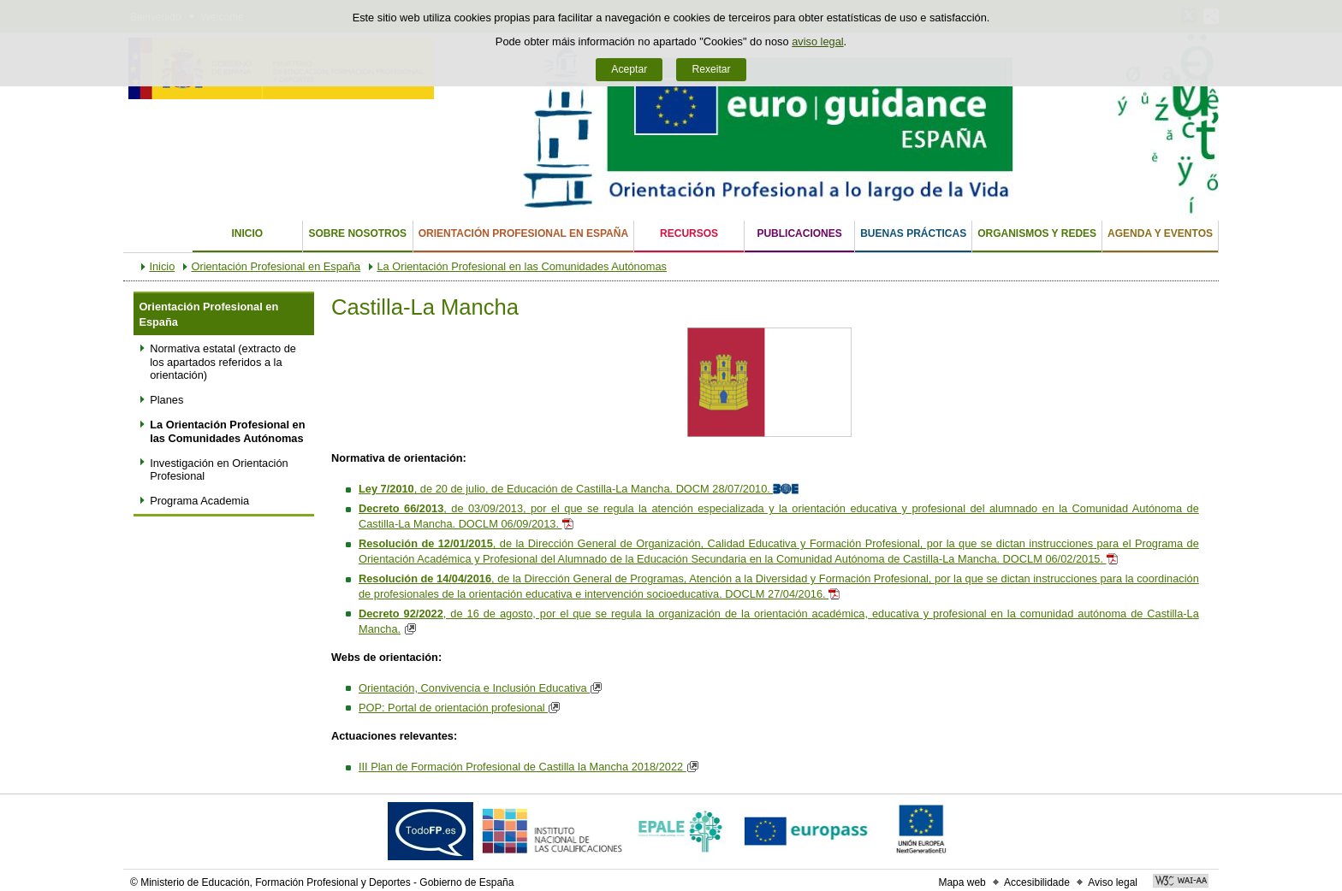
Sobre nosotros (357, 233)
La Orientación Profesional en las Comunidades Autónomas (522, 266)
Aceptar (629, 69)
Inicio (247, 233)
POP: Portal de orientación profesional (461, 707)
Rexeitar (711, 69)
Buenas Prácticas (913, 233)
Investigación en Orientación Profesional (219, 469)
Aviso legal (1112, 882)
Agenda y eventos (1160, 233)
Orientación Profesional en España (523, 233)
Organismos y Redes (1036, 233)
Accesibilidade (1037, 882)
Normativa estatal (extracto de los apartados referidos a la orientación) (223, 361)
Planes (166, 399)
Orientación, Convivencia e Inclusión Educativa (483, 688)
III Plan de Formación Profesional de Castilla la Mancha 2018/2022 (531, 766)
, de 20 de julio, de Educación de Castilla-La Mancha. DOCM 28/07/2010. (580, 488)
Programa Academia (199, 500)
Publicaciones (799, 233)
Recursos (689, 233)
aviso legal (817, 41)
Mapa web (961, 882)
